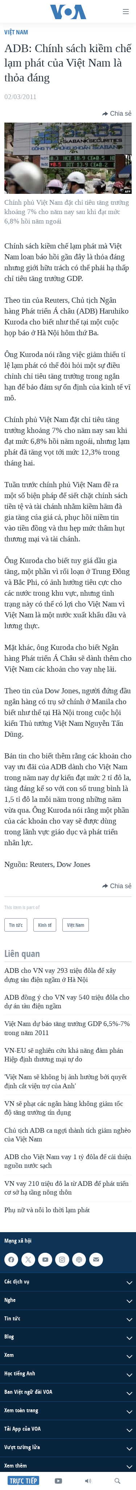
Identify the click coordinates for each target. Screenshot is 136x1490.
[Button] (117, 113)
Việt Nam (16, 32)
